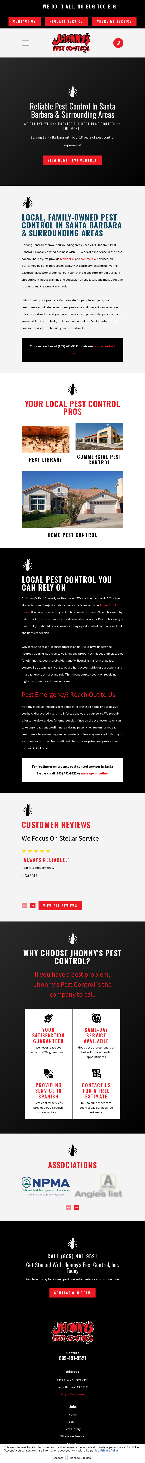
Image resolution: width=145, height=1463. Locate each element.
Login (72, 1422)
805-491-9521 (72, 1357)
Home (73, 1414)
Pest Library (72, 1429)
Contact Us (24, 21)
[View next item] (32, 905)
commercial (89, 259)
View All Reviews (60, 905)
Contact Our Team (72, 1292)
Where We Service (114, 21)
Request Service (66, 21)
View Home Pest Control (72, 160)
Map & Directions (72, 1394)
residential (67, 259)
